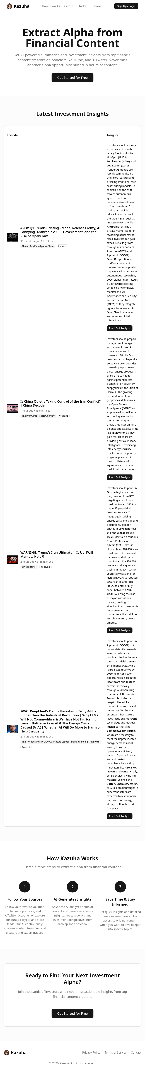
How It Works (51, 6)
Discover (96, 6)
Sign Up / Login (126, 6)
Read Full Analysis (119, 328)
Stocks (82, 6)
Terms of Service (116, 1052)
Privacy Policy (91, 1052)
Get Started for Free (72, 77)
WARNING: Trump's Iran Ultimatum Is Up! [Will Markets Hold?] (56, 554)
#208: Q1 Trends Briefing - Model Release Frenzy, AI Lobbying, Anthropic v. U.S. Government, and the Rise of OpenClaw (60, 232)
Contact (136, 1052)
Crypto (68, 6)
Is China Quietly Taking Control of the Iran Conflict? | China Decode (60, 403)
